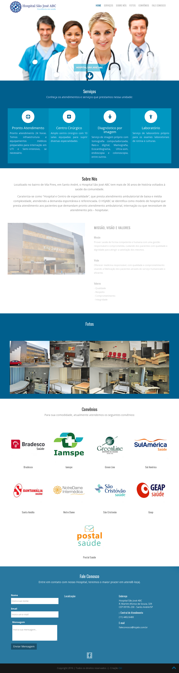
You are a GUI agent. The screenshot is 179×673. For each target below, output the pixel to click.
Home (98, 5)
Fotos (132, 5)
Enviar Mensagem (24, 646)
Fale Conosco (159, 5)
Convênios (143, 5)
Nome (14, 595)
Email (14, 608)
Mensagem (18, 622)
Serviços (108, 5)
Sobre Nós (121, 5)
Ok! (120, 668)
